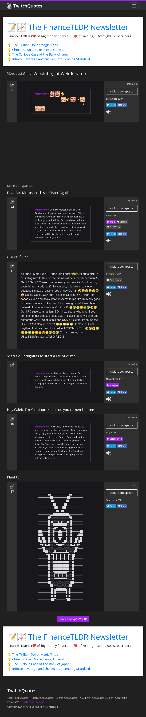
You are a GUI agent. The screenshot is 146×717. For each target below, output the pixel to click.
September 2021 (114, 500)
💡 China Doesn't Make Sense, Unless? (36, 50)
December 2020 (114, 273)
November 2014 (114, 378)
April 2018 (111, 215)
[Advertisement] (73, 154)
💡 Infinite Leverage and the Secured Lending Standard (48, 59)
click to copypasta (121, 91)
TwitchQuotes (24, 6)
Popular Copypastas (42, 697)
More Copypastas (73, 619)
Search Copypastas (66, 697)
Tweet (111, 104)
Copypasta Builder (102, 697)
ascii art (133, 485)
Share (122, 104)
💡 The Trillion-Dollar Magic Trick (32, 45)
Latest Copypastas (17, 697)
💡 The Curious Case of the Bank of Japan (38, 54)
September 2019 (114, 98)
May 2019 (111, 432)
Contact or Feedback (33, 702)
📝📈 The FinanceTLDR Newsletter (67, 27)
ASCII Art (85, 697)
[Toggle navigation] (134, 5)
